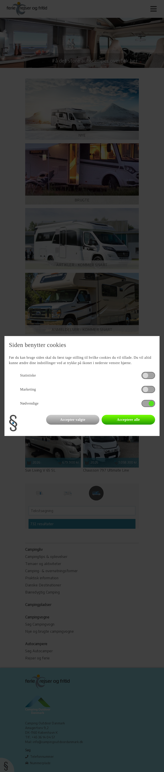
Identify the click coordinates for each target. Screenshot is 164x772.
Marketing (28, 389)
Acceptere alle (128, 419)
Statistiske (28, 375)
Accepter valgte (72, 419)
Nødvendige (29, 403)
